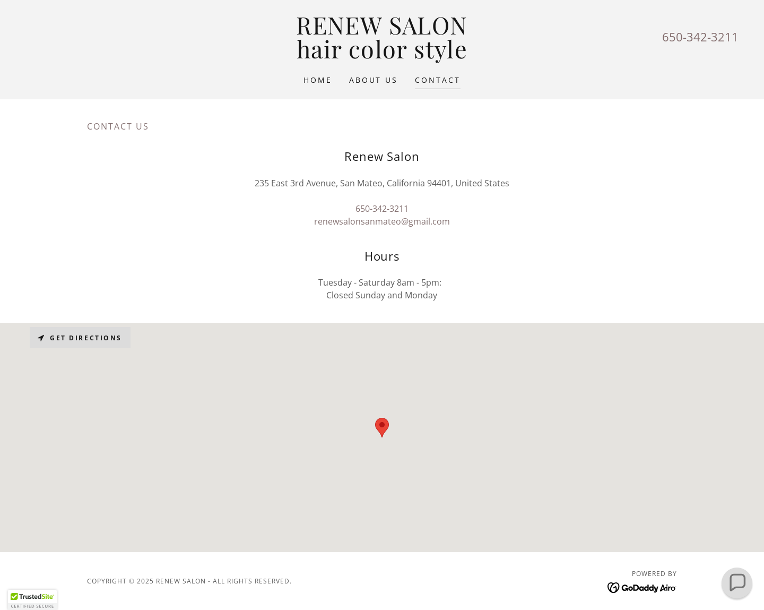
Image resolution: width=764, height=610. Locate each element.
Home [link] (317, 80)
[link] (381, 55)
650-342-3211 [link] (700, 37)
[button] (32, 600)
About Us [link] (373, 80)
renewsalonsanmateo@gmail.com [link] (382, 221)
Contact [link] (438, 80)
